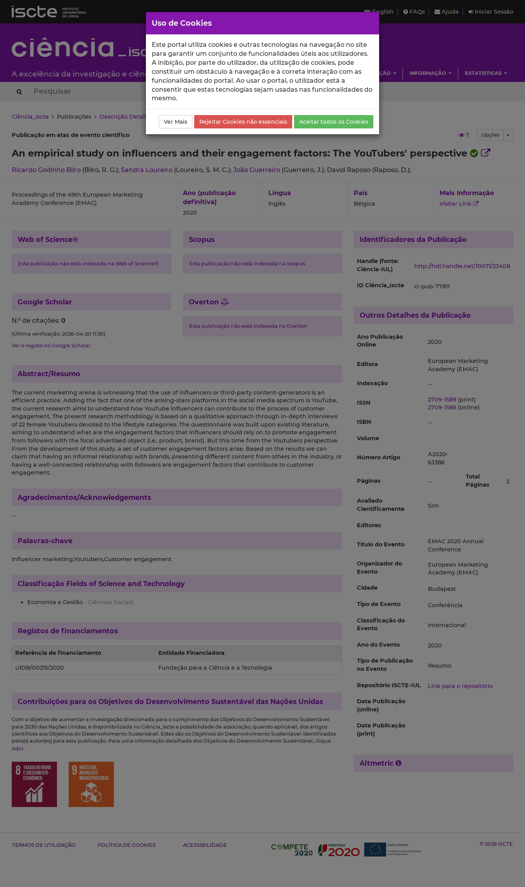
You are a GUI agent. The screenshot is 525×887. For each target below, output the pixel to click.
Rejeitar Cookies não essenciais (243, 121)
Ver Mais (175, 121)
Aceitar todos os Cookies (333, 121)
